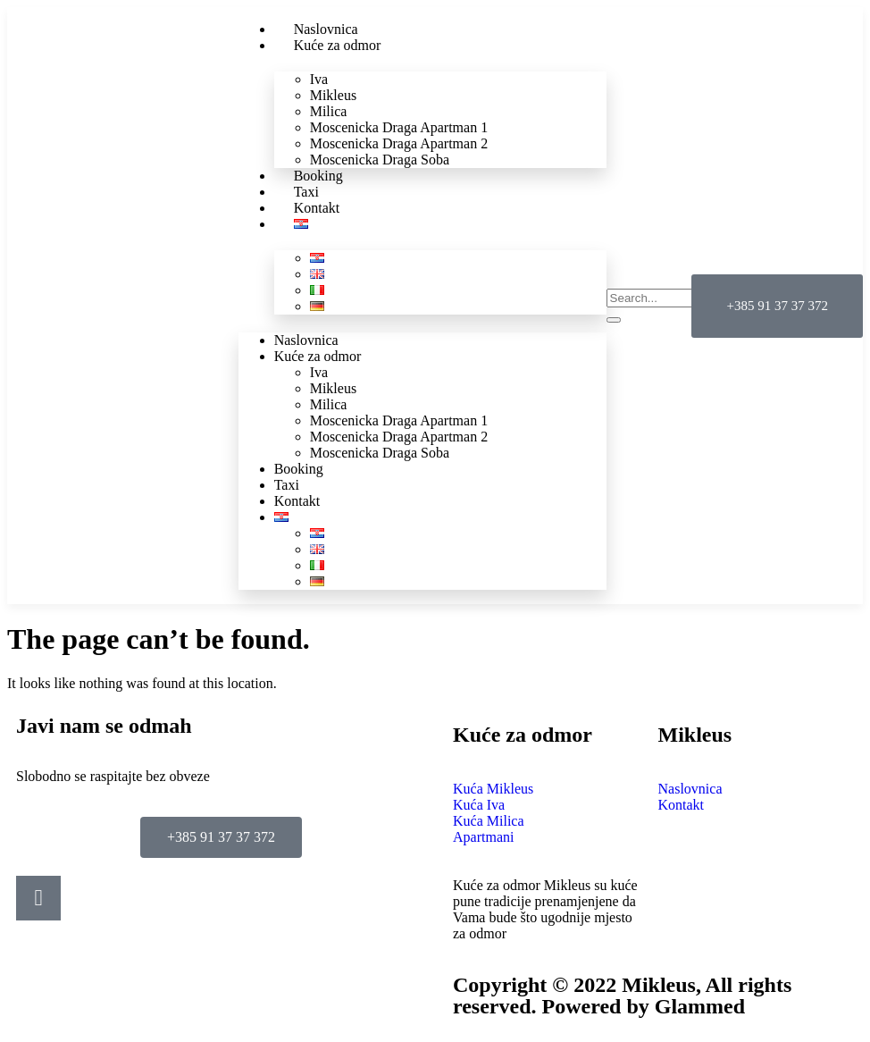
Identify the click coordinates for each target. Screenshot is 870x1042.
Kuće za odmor (337, 45)
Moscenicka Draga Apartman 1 (399, 127)
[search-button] (613, 320)
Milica (328, 111)
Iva (319, 79)
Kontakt (297, 500)
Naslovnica (306, 340)
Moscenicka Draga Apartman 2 (399, 143)
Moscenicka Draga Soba (379, 159)
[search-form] (685, 298)
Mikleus (333, 95)
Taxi (286, 484)
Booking (298, 468)
